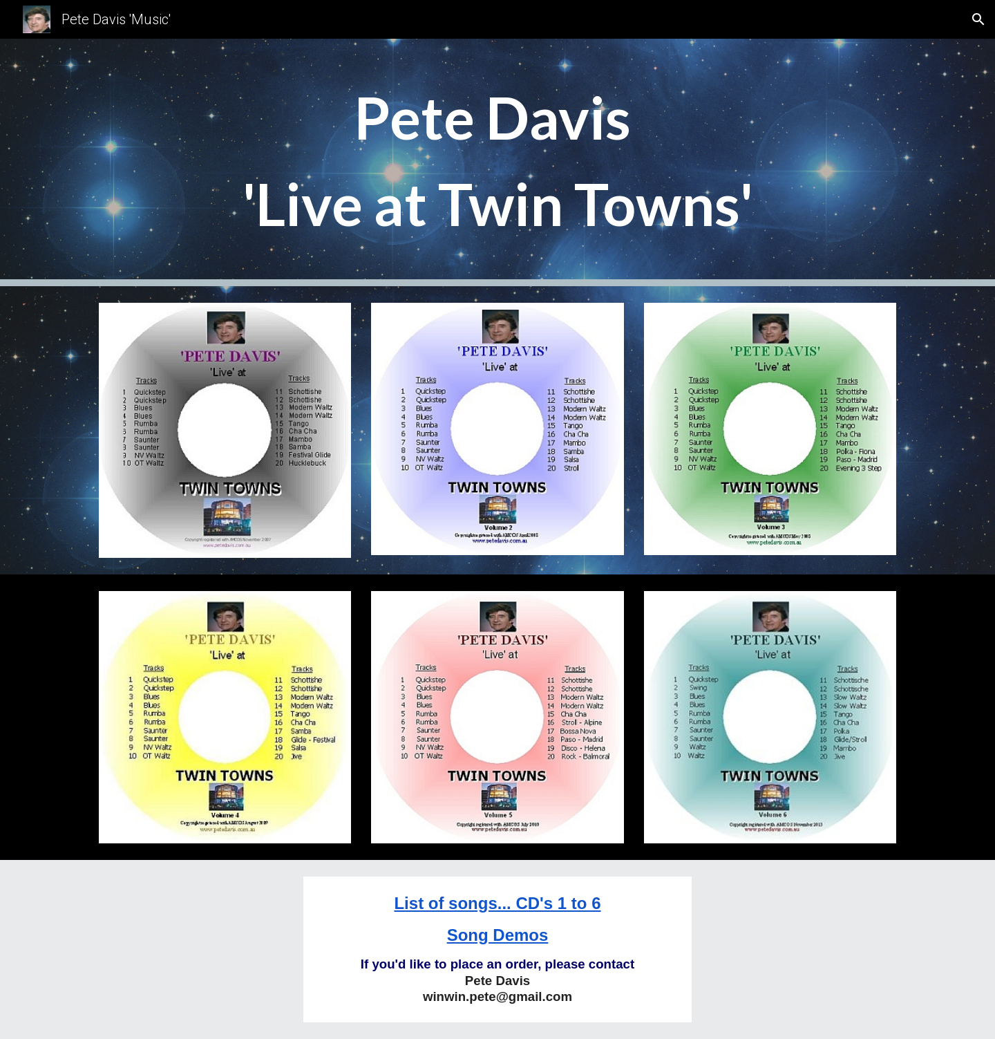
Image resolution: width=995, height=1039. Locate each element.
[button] (978, 19)
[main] (497, 162)
